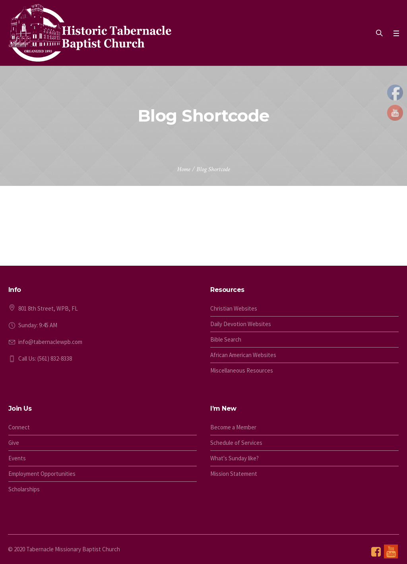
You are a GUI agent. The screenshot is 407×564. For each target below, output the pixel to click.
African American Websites (243, 355)
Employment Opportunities (42, 473)
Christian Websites (233, 308)
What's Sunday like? (234, 458)
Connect (19, 427)
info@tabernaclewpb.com (50, 342)
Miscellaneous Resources (241, 370)
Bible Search (225, 339)
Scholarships (24, 489)
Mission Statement (233, 473)
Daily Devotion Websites (240, 324)
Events (17, 458)
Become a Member (233, 427)
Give (13, 442)
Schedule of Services (236, 442)
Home (183, 169)
